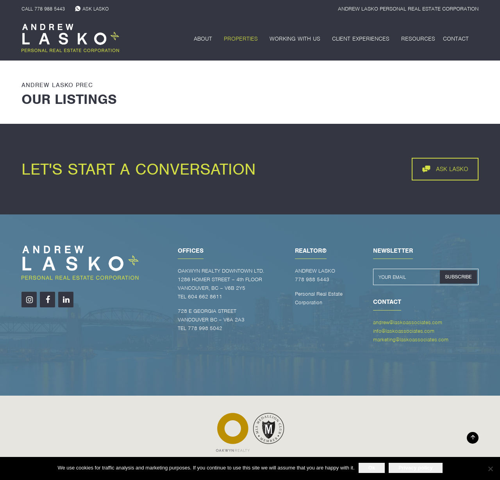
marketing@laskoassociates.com (410, 339)
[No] (490, 469)
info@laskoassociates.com (403, 331)
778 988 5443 (49, 8)
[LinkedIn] (65, 299)
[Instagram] (29, 299)
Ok (371, 468)
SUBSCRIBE (458, 276)
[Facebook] (47, 299)
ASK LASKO (95, 8)
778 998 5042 (205, 328)
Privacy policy (415, 468)
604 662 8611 (205, 296)
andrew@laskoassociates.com (407, 322)
